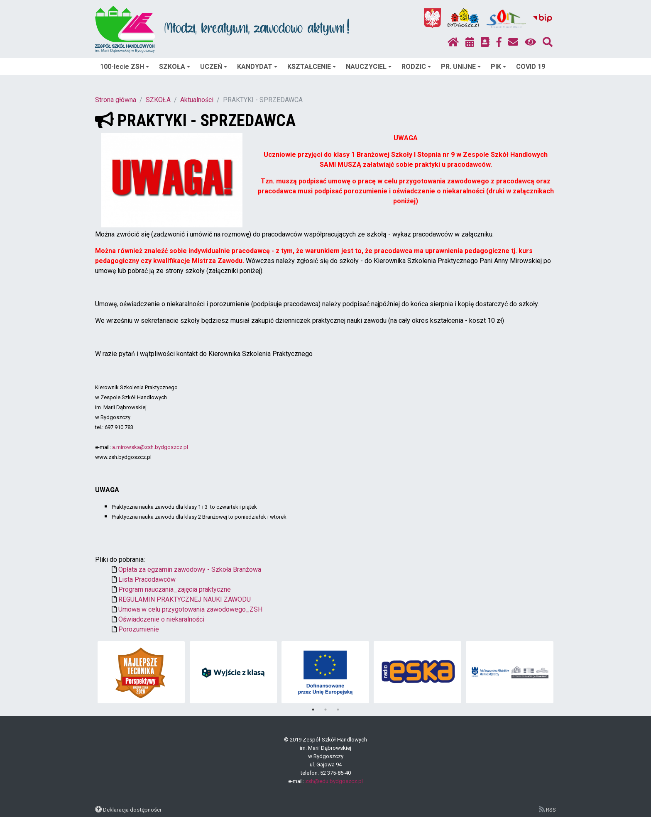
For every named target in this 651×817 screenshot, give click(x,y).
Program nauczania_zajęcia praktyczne (174, 589)
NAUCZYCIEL (369, 67)
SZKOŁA (174, 67)
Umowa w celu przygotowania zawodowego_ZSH (190, 609)
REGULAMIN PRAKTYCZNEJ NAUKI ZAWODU (184, 599)
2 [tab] (325, 709)
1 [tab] (313, 709)
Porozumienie (138, 629)
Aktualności (196, 100)
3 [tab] (338, 709)
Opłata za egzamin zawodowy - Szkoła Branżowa (189, 569)
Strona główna (115, 100)
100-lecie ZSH (124, 67)
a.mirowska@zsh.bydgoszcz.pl (150, 447)
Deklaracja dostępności (132, 809)
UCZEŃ (213, 67)
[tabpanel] (141, 672)
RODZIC (416, 67)
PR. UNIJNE (461, 67)
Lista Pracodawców (147, 579)
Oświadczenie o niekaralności (161, 619)
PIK (498, 67)
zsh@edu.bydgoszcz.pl (334, 781)
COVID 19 (530, 67)
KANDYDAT (257, 67)
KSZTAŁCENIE (311, 67)
